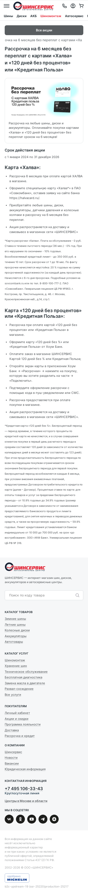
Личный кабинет (17, 713)
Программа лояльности (23, 724)
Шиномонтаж (50, 16)
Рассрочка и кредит (20, 736)
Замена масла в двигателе (25, 683)
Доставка (12, 730)
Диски (22, 16)
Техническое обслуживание (26, 671)
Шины (8, 16)
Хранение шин (16, 666)
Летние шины (15, 624)
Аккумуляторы (16, 636)
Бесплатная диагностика (23, 677)
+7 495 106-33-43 (24, 788)
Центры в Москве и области (26, 801)
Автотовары (14, 642)
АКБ (33, 16)
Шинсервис (33, 5)
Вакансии (12, 763)
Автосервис (74, 16)
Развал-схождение (19, 689)
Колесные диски (17, 630)
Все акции (44, 30)
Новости (11, 757)
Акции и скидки (16, 719)
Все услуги (13, 694)
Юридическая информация (25, 769)
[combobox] (41, 595)
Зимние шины (15, 619)
